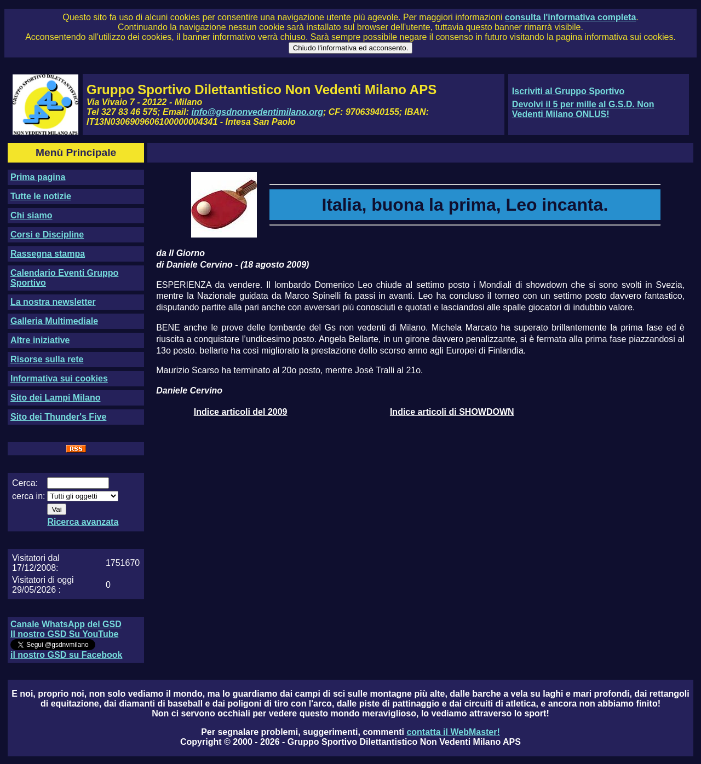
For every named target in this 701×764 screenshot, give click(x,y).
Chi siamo (31, 215)
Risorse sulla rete (46, 359)
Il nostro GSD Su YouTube (64, 634)
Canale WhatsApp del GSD (66, 624)
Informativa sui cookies (59, 378)
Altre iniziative (40, 340)
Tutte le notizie (40, 196)
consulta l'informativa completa (570, 17)
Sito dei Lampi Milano (55, 397)
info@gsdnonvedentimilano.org (257, 112)
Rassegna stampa (47, 253)
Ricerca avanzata (82, 521)
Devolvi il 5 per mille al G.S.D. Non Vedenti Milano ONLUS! (583, 109)
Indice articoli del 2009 (241, 411)
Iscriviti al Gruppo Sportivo (568, 91)
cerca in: (28, 496)
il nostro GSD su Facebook (66, 654)
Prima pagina (37, 177)
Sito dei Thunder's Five (58, 416)
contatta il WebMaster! (452, 732)
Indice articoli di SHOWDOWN (452, 411)
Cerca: (25, 483)
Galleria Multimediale (54, 321)
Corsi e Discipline (47, 234)
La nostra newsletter (53, 301)
